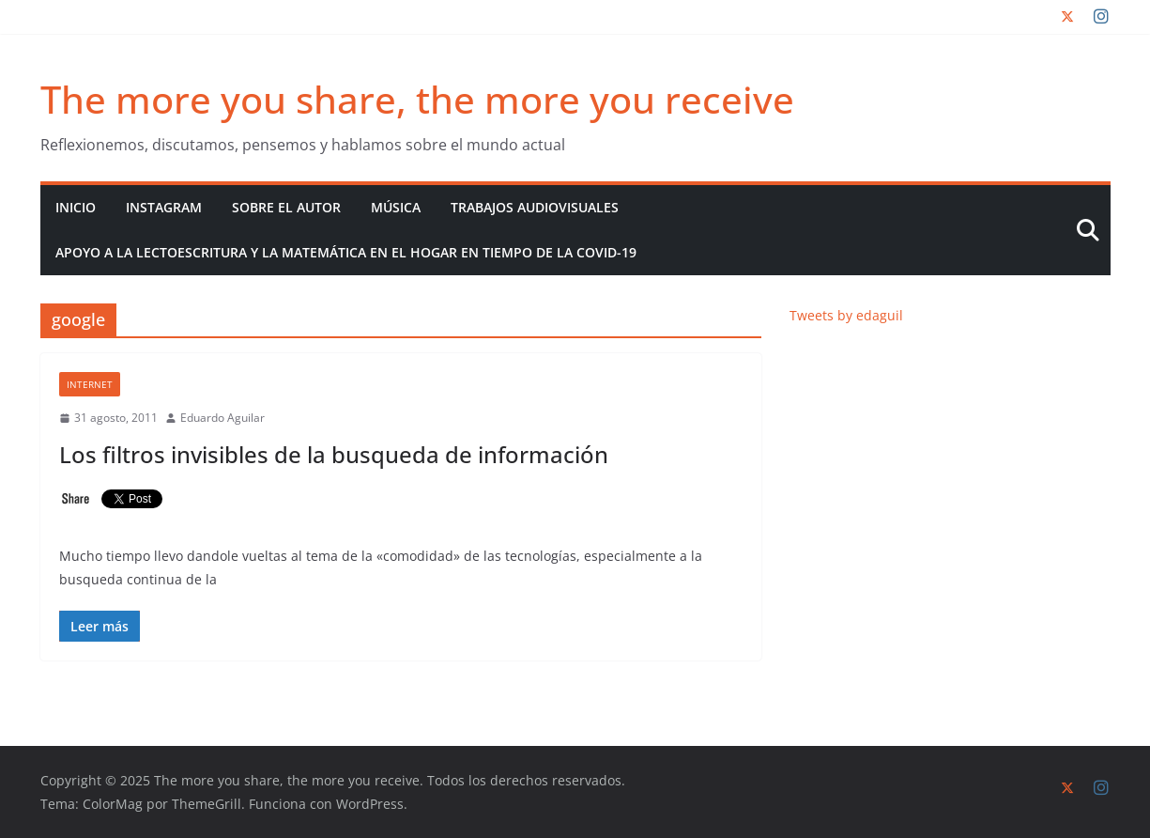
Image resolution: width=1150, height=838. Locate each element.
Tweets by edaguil (846, 315)
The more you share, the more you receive (417, 99)
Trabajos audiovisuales (535, 207)
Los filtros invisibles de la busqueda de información (333, 454)
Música (396, 207)
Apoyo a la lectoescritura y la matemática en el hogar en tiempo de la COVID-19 (345, 252)
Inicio (75, 207)
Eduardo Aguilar (222, 418)
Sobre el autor (286, 207)
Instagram (164, 207)
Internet (90, 384)
